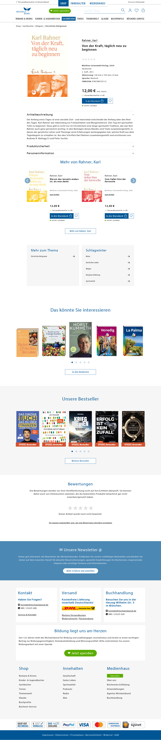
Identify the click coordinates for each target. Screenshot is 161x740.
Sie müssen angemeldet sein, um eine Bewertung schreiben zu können (80, 523)
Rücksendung (86, 618)
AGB (117, 735)
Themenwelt (92, 18)
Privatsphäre (77, 735)
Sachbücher (69, 18)
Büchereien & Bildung (118, 684)
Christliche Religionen (39, 256)
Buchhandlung (114, 698)
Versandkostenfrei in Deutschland (33, 2)
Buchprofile (117, 18)
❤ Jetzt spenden (59, 10)
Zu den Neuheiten (80, 372)
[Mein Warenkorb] (143, 10)
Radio (66, 693)
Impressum (47, 735)
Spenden (115, 676)
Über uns (111, 680)
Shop (63, 3)
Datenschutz (61, 735)
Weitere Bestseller (80, 460)
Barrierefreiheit (93, 735)
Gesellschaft (69, 676)
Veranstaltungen (115, 689)
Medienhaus (97, 3)
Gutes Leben (69, 680)
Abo (65, 698)
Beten (88, 256)
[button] (72, 362)
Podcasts (67, 689)
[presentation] (27, 180)
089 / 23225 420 (116, 614)
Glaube (105, 18)
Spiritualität (90, 281)
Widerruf (108, 735)
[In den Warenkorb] (94, 101)
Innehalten (78, 3)
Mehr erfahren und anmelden (80, 570)
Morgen (88, 269)
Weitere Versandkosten (74, 615)
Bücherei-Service (135, 18)
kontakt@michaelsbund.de (34, 605)
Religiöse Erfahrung (93, 275)
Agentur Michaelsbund (119, 693)
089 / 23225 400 (29, 608)
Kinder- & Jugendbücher (47, 18)
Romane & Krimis (24, 18)
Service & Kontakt (136, 2)
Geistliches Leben (92, 262)
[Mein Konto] (130, 10)
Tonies (80, 18)
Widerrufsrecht (69, 618)
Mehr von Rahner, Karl (80, 231)
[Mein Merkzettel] (137, 11)
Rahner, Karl (89, 40)
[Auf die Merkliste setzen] (110, 101)
